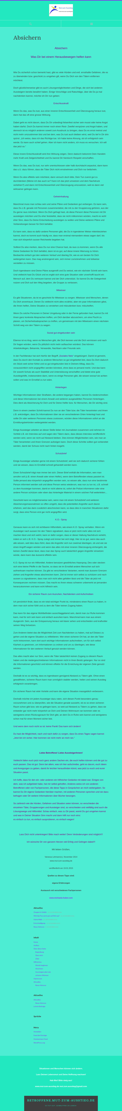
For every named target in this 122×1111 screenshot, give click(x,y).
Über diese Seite (40, 949)
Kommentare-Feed (41, 1039)
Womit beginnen (41, 965)
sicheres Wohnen (41, 975)
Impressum (38, 979)
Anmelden (37, 1032)
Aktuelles (37, 982)
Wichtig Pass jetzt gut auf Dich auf (46, 916)
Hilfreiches (38, 962)
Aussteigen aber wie (43, 972)
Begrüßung (39, 952)
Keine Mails (38, 919)
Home (36, 942)
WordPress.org (39, 1043)
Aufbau (36, 945)
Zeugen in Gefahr (40, 912)
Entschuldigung (39, 923)
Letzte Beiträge (39, 1006)
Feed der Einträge (40, 1035)
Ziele (37, 959)
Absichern (39, 969)
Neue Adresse (39, 927)
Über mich (39, 955)
